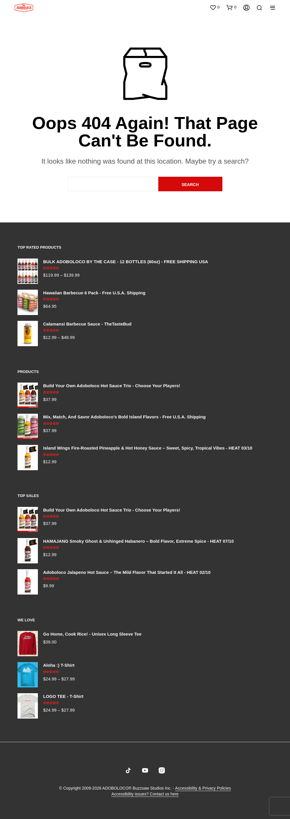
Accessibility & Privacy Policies (203, 788)
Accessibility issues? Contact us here (144, 794)
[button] (214, 7)
